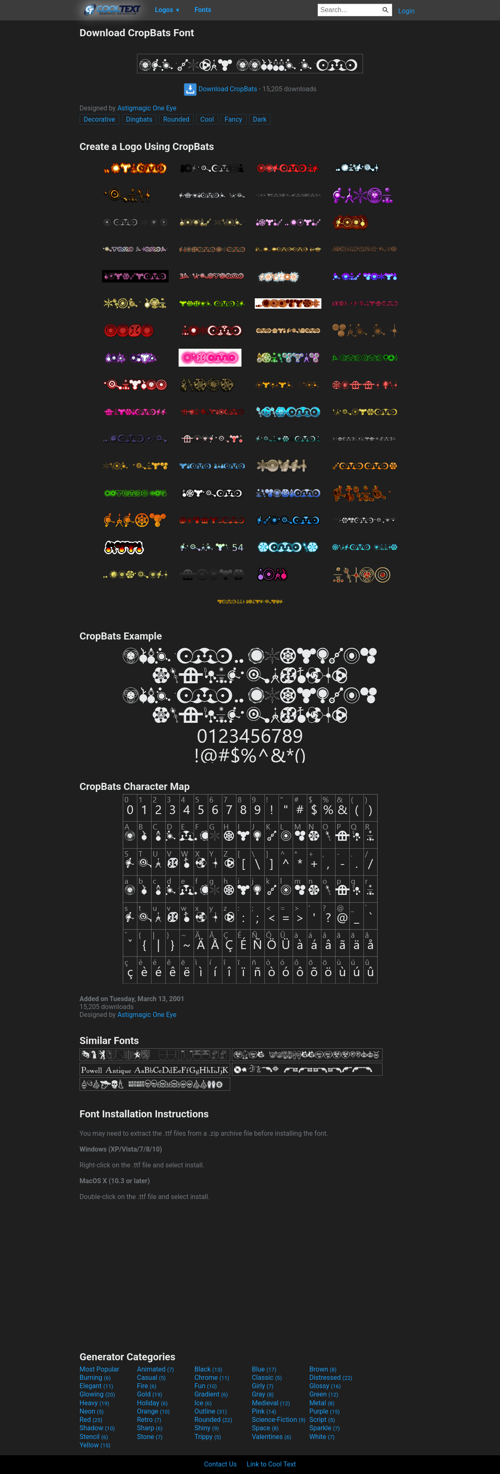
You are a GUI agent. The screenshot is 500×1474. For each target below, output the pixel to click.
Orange (153, 1411)
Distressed (330, 1378)
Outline (210, 1411)
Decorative (99, 119)
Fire (147, 1386)
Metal (322, 1403)
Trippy (207, 1437)
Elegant (96, 1386)
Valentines (271, 1437)
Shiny (206, 1428)
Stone (149, 1437)
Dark (260, 119)
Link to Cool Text (271, 1464)
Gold (149, 1394)
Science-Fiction (279, 1420)
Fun (205, 1386)
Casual (151, 1378)
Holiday (152, 1403)
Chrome (211, 1378)
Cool (207, 119)
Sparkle (324, 1428)
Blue (264, 1369)
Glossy (325, 1386)
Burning (95, 1378)
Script (322, 1420)
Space (265, 1428)
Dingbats (139, 119)
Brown (322, 1369)
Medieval (271, 1403)
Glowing (97, 1394)
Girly (263, 1386)
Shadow (97, 1428)
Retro (149, 1420)
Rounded (176, 119)
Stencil (94, 1437)
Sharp (150, 1428)
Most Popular (99, 1369)
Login (406, 11)
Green (323, 1394)
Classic (267, 1378)
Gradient (211, 1394)
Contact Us (220, 1464)
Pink (264, 1411)
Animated (155, 1369)
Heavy (94, 1403)
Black (208, 1369)
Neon (92, 1411)
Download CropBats (220, 89)
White (322, 1437)
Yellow (95, 1445)
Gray (263, 1394)
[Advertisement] (39, 152)
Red (91, 1420)
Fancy (233, 119)
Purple (324, 1411)
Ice (202, 1403)
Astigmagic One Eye (147, 108)
